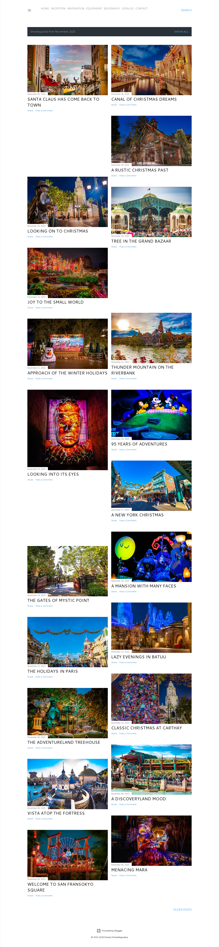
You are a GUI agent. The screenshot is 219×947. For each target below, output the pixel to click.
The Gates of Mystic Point (58, 600)
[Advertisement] (67, 144)
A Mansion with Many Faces (143, 586)
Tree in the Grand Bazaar (141, 241)
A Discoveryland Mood (138, 799)
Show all (181, 31)
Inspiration (74, 8)
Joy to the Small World (55, 302)
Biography (111, 8)
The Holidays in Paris (52, 671)
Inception (57, 8)
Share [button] (30, 110)
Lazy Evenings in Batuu (138, 657)
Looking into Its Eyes (53, 474)
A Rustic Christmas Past (139, 170)
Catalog (126, 8)
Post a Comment (44, 110)
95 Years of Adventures (139, 444)
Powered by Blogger (109, 931)
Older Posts (182, 909)
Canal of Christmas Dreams (144, 99)
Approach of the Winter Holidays (67, 373)
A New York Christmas (137, 515)
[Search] (186, 10)
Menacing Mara (129, 870)
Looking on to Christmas (57, 231)
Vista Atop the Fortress (56, 813)
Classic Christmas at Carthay (146, 728)
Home (44, 8)
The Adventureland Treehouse (63, 742)
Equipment (93, 8)
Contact (140, 8)
